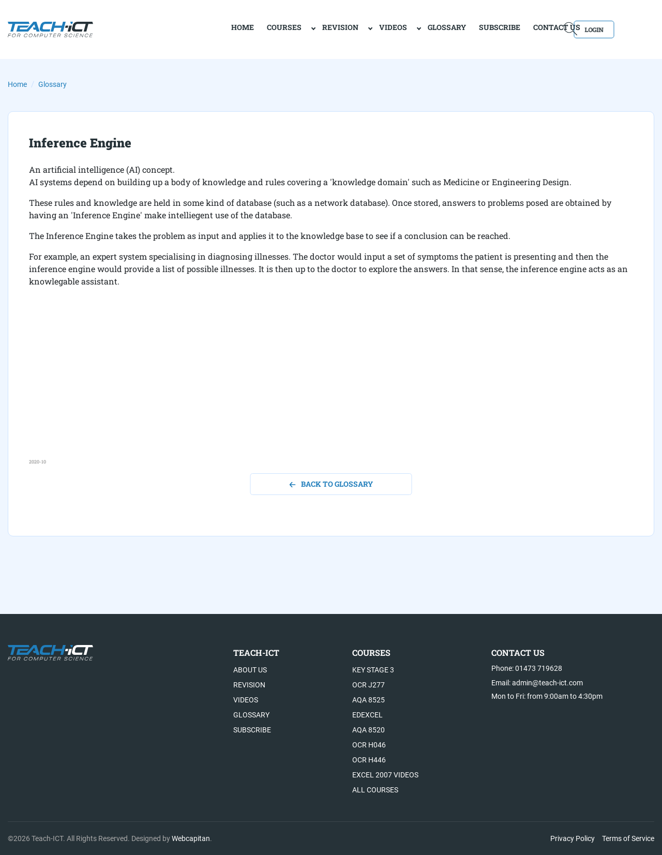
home (205, 29)
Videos (356, 29)
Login (624, 29)
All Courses (375, 790)
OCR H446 (369, 760)
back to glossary (331, 484)
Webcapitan (191, 838)
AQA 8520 (368, 730)
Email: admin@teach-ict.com (537, 683)
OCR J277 (368, 685)
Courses (247, 29)
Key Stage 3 (373, 670)
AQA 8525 (368, 700)
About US (250, 670)
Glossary (409, 29)
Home (17, 84)
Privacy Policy (572, 838)
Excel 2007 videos (385, 775)
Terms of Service (628, 838)
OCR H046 (369, 745)
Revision (303, 29)
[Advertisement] (331, 385)
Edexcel (367, 715)
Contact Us (519, 29)
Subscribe (462, 29)
